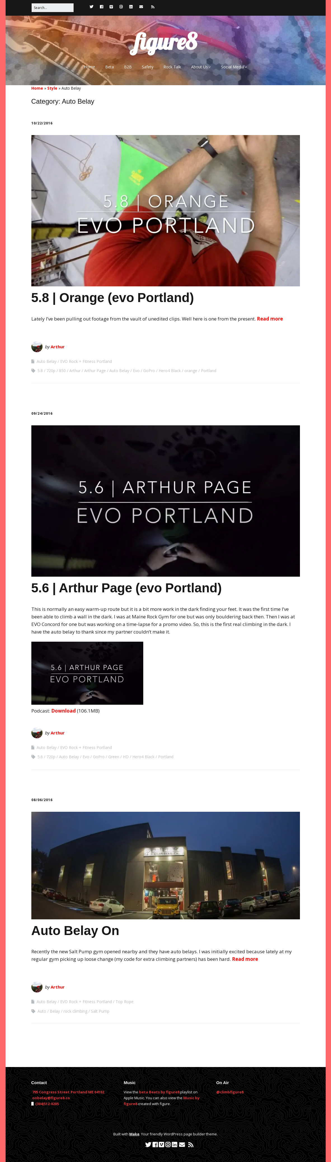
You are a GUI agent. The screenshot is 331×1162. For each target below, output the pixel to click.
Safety (147, 66)
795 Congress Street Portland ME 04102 (68, 1091)
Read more (270, 319)
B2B (128, 66)
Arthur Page (95, 370)
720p (50, 370)
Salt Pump (100, 1011)
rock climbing (75, 1011)
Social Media (232, 66)
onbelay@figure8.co (51, 1097)
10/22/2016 (42, 123)
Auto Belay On (75, 930)
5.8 (40, 370)
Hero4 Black (170, 370)
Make (134, 1134)
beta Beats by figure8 (159, 1091)
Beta (109, 66)
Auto (41, 1011)
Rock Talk (172, 66)
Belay (55, 1011)
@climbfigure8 (229, 1091)
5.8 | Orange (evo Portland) (112, 297)
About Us (199, 66)
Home (89, 66)
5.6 (40, 756)
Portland (208, 370)
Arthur (58, 346)
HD (126, 756)
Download (63, 711)
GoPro (149, 370)
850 (62, 370)
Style (52, 88)
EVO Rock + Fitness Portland (86, 361)
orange (190, 370)
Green (113, 756)
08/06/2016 (42, 799)
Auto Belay (47, 361)
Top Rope (124, 1001)
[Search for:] (52, 7)
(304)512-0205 (46, 1103)
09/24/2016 (42, 413)
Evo (136, 370)
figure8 (165, 41)
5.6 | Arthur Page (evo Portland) (126, 588)
